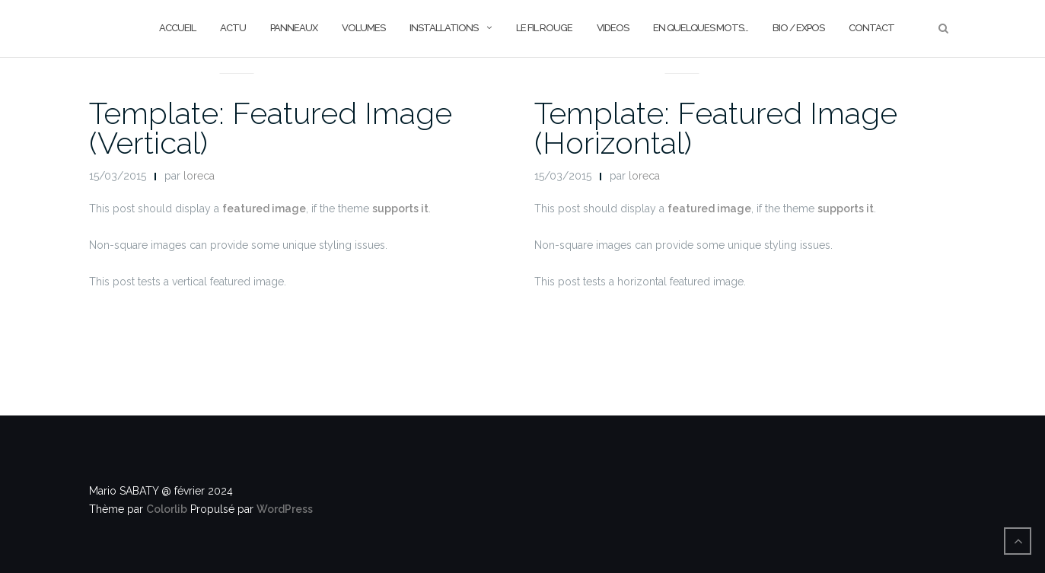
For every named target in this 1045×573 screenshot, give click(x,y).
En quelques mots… (700, 27)
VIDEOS (613, 27)
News (236, 54)
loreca (199, 176)
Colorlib (166, 509)
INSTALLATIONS (443, 27)
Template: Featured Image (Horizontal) (715, 128)
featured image (264, 208)
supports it (400, 208)
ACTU (233, 27)
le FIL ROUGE (544, 27)
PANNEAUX (293, 27)
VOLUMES (363, 27)
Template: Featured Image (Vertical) (270, 128)
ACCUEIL (177, 27)
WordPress (284, 509)
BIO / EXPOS (798, 27)
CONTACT (871, 27)
